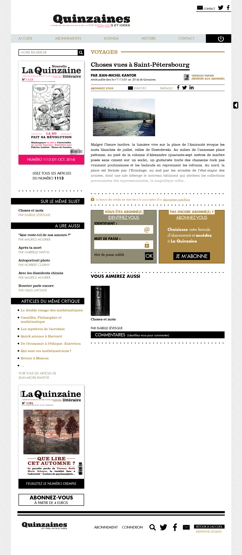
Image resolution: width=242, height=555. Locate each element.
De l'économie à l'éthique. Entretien (51, 344)
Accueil (25, 38)
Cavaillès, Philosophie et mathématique (41, 320)
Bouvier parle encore (36, 286)
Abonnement (106, 527)
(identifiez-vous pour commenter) (148, 335)
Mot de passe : (107, 238)
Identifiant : (105, 223)
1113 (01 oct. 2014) (128, 79)
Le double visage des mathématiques (52, 310)
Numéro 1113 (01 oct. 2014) (51, 159)
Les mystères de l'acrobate (43, 329)
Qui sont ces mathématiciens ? (46, 351)
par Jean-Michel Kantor (113, 75)
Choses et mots (30, 210)
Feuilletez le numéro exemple (51, 483)
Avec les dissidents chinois (40, 273)
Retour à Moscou (35, 358)
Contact (187, 38)
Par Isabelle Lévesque (107, 328)
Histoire (149, 38)
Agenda (111, 38)
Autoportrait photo (34, 260)
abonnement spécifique (176, 199)
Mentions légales (209, 531)
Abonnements (68, 38)
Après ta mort (30, 248)
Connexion (132, 527)
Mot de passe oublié (109, 254)
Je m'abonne (192, 256)
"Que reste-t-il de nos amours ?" (44, 235)
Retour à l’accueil (209, 526)
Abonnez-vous (51, 497)
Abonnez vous (102, 88)
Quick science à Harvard (41, 336)
